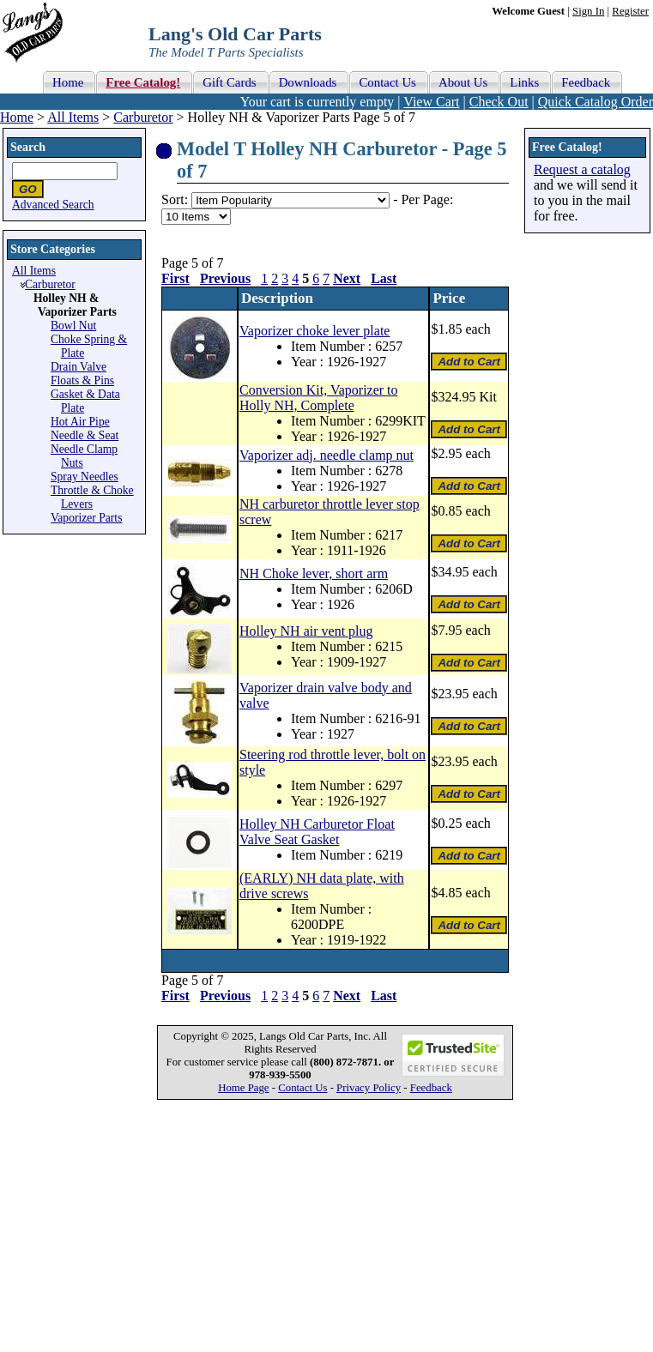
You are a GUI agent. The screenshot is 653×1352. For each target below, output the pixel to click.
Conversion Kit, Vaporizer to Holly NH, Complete (318, 398)
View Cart (431, 101)
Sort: (174, 199)
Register (630, 11)
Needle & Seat (84, 435)
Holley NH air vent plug (306, 631)
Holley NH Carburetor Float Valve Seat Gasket (317, 832)
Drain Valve (78, 366)
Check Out (499, 101)
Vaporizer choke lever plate (314, 330)
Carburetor (142, 117)
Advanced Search (53, 204)
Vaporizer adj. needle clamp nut (326, 455)
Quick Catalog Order (595, 101)
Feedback (431, 1088)
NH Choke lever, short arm (313, 573)
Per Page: (427, 199)
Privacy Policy (368, 1088)
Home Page (243, 1088)
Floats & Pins (82, 380)
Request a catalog (582, 169)
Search (27, 147)
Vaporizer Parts (86, 517)
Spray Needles (84, 476)
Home (16, 117)
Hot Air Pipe (80, 421)
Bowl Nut (73, 325)
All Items (73, 117)
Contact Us (302, 1088)
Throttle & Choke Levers (92, 497)
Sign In (588, 11)
